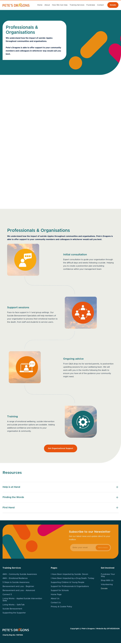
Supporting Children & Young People (67, 582)
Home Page (56, 595)
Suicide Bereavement (12, 609)
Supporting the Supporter (14, 613)
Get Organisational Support (60, 448)
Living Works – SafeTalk (14, 605)
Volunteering (107, 584)
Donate (113, 5)
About (47, 5)
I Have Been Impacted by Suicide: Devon (69, 574)
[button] (60, 5)
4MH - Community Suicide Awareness (20, 574)
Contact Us (56, 603)
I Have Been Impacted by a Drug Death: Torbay (72, 578)
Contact (100, 5)
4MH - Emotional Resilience (15, 578)
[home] (17, 5)
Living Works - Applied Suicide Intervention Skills (22, 600)
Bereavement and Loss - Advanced (19, 590)
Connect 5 (7, 595)
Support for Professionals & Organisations (70, 586)
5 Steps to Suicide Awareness (16, 582)
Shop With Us (107, 580)
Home (39, 5)
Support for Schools (60, 590)
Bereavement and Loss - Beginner (18, 586)
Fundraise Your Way (108, 575)
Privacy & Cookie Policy (61, 607)
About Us (55, 599)
